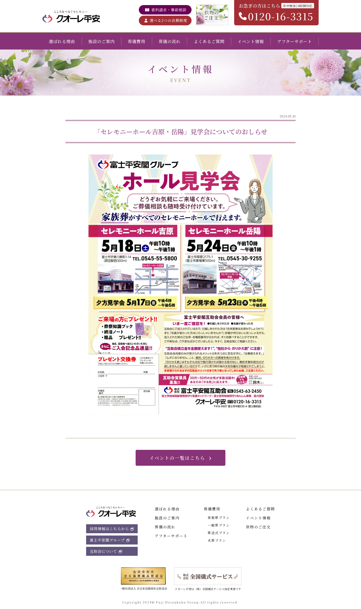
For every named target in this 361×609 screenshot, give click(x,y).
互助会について (103, 551)
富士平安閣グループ (107, 540)
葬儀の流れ (169, 41)
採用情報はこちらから (109, 528)
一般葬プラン (219, 525)
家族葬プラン (219, 517)
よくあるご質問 (209, 41)
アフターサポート (294, 41)
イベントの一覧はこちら (177, 457)
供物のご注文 (258, 527)
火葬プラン (217, 540)
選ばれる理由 (62, 41)
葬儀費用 (136, 41)
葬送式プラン (219, 532)
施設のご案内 (101, 41)
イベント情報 (251, 41)
